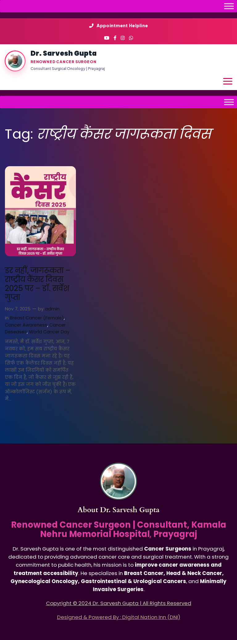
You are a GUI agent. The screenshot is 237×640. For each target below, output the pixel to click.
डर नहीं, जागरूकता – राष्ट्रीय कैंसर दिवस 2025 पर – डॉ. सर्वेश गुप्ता (38, 284)
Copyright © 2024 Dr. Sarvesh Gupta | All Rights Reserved (118, 603)
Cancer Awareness (26, 325)
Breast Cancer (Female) (37, 318)
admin (52, 309)
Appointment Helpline (118, 25)
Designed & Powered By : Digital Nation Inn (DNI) (118, 617)
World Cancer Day (49, 332)
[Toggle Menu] (229, 6)
